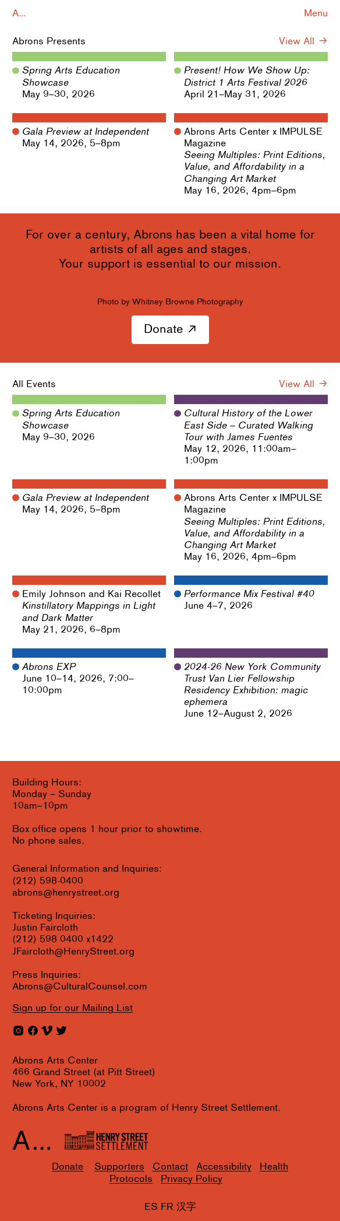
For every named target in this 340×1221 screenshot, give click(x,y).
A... (19, 14)
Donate (163, 330)
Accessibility (224, 1167)
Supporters (119, 1167)
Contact (170, 1167)
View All (296, 42)
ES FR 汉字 (170, 1207)
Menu (316, 14)
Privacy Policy (191, 1179)
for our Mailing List (72, 1008)
